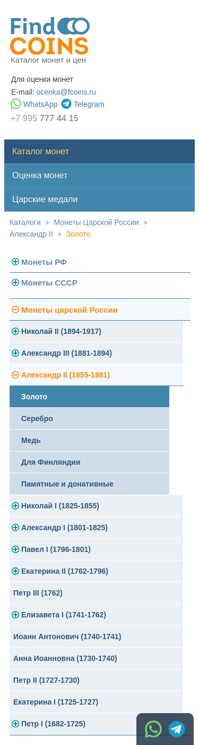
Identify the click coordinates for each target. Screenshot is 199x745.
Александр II (31, 234)
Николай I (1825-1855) (60, 505)
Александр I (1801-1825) (64, 527)
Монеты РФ (44, 261)
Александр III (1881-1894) (66, 353)
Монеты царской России (69, 309)
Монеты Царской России (96, 222)
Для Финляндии (51, 462)
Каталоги (25, 222)
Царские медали (44, 199)
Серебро (37, 418)
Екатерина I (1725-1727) (55, 702)
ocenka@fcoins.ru (66, 92)
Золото (78, 234)
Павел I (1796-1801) (56, 549)
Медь (31, 440)
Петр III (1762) (38, 593)
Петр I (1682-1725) (53, 723)
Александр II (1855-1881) (65, 375)
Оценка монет (39, 175)
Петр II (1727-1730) (46, 680)
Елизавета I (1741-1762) (63, 614)
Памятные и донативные (67, 484)
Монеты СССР (49, 282)
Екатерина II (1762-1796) (64, 571)
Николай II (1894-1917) (61, 331)
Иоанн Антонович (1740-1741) (67, 636)
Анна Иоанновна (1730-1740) (65, 658)
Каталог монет (40, 151)
